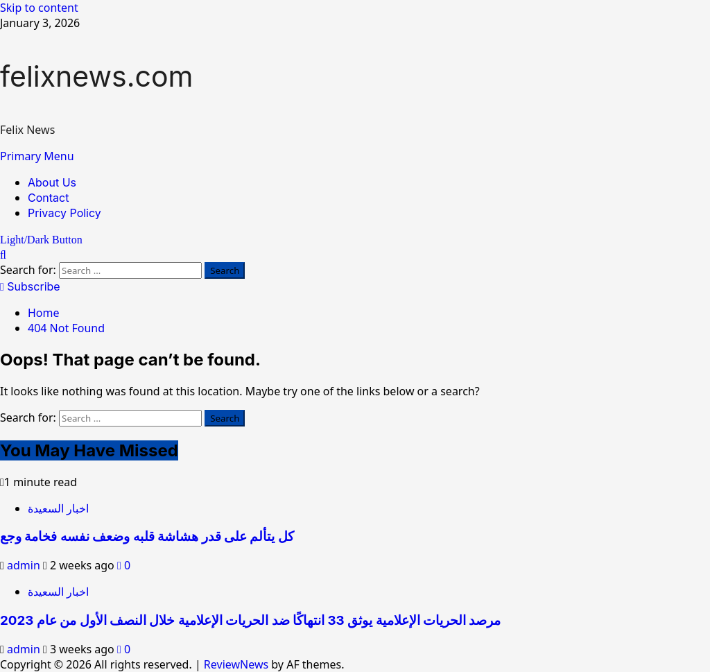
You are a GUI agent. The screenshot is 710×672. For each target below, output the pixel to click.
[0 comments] (123, 565)
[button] (37, 156)
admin (25, 565)
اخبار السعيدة (58, 508)
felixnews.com (96, 76)
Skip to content (39, 7)
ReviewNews (236, 664)
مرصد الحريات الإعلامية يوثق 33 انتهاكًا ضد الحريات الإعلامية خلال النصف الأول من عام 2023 (250, 620)
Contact (48, 198)
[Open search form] (3, 254)
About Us (52, 182)
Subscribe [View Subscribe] (30, 286)
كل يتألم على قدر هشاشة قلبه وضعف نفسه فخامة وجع (147, 536)
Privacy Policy (64, 213)
